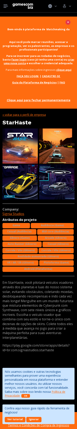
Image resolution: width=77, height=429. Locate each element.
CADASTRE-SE (51, 76)
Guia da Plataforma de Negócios (34, 82)
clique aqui (63, 70)
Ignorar (34, 419)
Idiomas (52, 6)
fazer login (19, 59)
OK (25, 395)
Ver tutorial (15, 419)
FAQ (62, 82)
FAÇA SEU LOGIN (28, 76)
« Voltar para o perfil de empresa (24, 115)
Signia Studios (13, 214)
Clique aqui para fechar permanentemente (38, 100)
